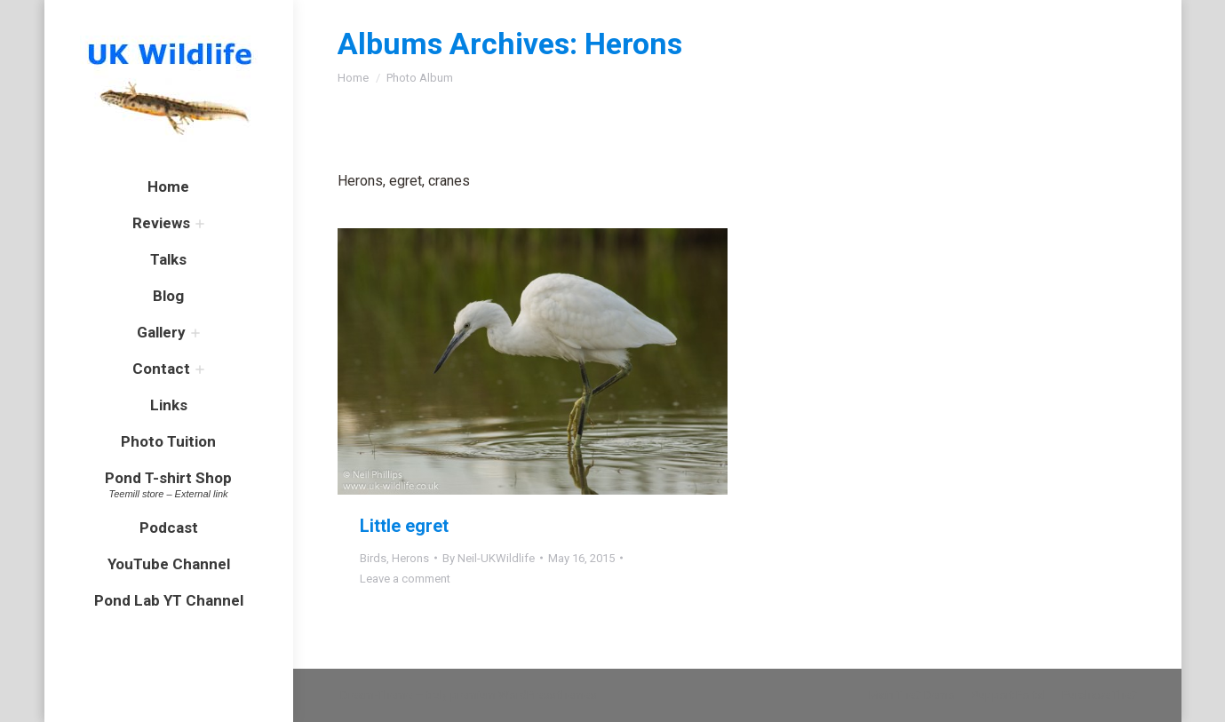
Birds (373, 558)
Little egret (404, 525)
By (488, 558)
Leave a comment (405, 578)
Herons (410, 558)
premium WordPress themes (523, 695)
